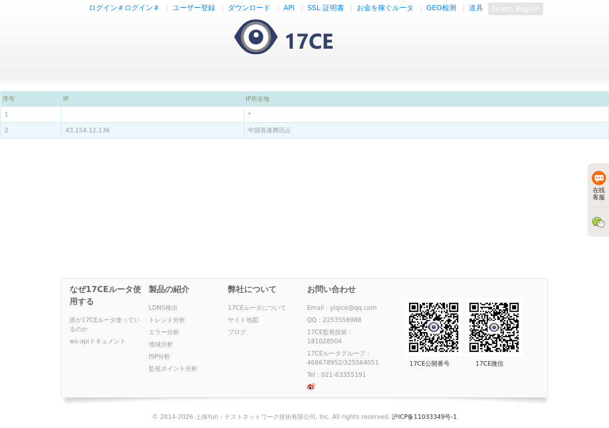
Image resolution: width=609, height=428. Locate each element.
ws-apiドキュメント (98, 341)
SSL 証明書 (326, 8)
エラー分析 (164, 332)
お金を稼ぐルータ (385, 8)
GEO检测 (441, 8)
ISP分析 (159, 356)
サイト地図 (243, 320)
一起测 (293, 37)
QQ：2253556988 (334, 320)
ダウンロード (249, 8)
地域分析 (161, 344)
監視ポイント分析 (173, 368)
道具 (476, 8)
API (288, 8)
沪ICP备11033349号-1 (424, 416)
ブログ (237, 332)
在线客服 (599, 186)
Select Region (515, 9)
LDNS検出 (163, 307)
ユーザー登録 (194, 8)
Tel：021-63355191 (336, 374)
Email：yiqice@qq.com (342, 307)
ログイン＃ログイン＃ (124, 8)
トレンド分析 (167, 320)
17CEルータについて (257, 307)
